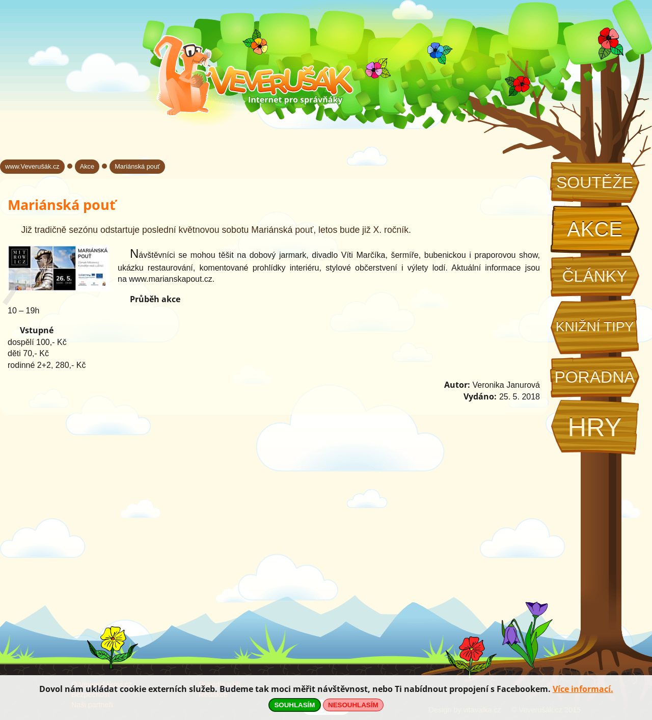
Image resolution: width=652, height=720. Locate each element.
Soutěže (594, 182)
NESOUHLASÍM (353, 705)
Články (594, 276)
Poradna (594, 377)
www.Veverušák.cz (32, 166)
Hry (594, 427)
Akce (594, 229)
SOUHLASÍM (294, 705)
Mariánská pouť (137, 166)
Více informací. (583, 689)
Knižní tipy (595, 326)
